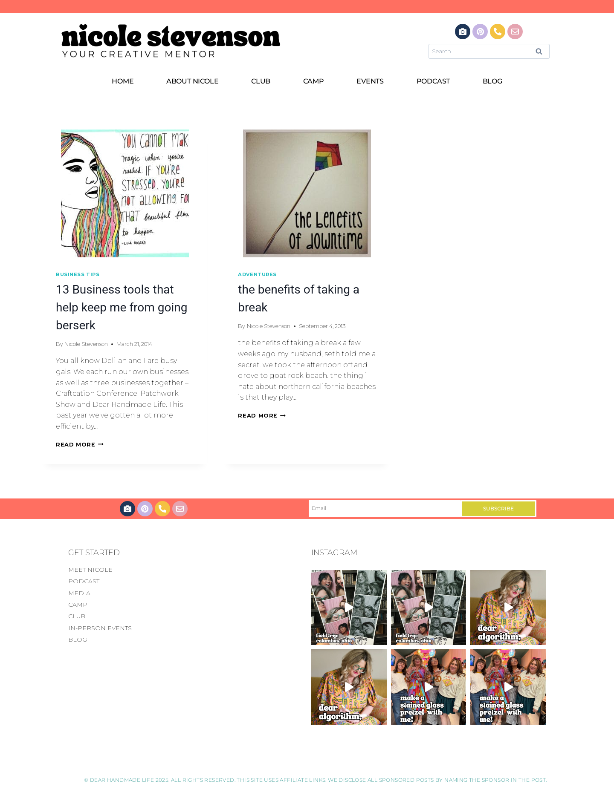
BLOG (492, 81)
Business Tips (77, 274)
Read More (80, 444)
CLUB (260, 81)
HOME (122, 81)
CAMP (313, 81)
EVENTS (370, 81)
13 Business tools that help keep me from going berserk (121, 307)
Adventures (257, 274)
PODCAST (433, 81)
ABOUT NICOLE (192, 81)
